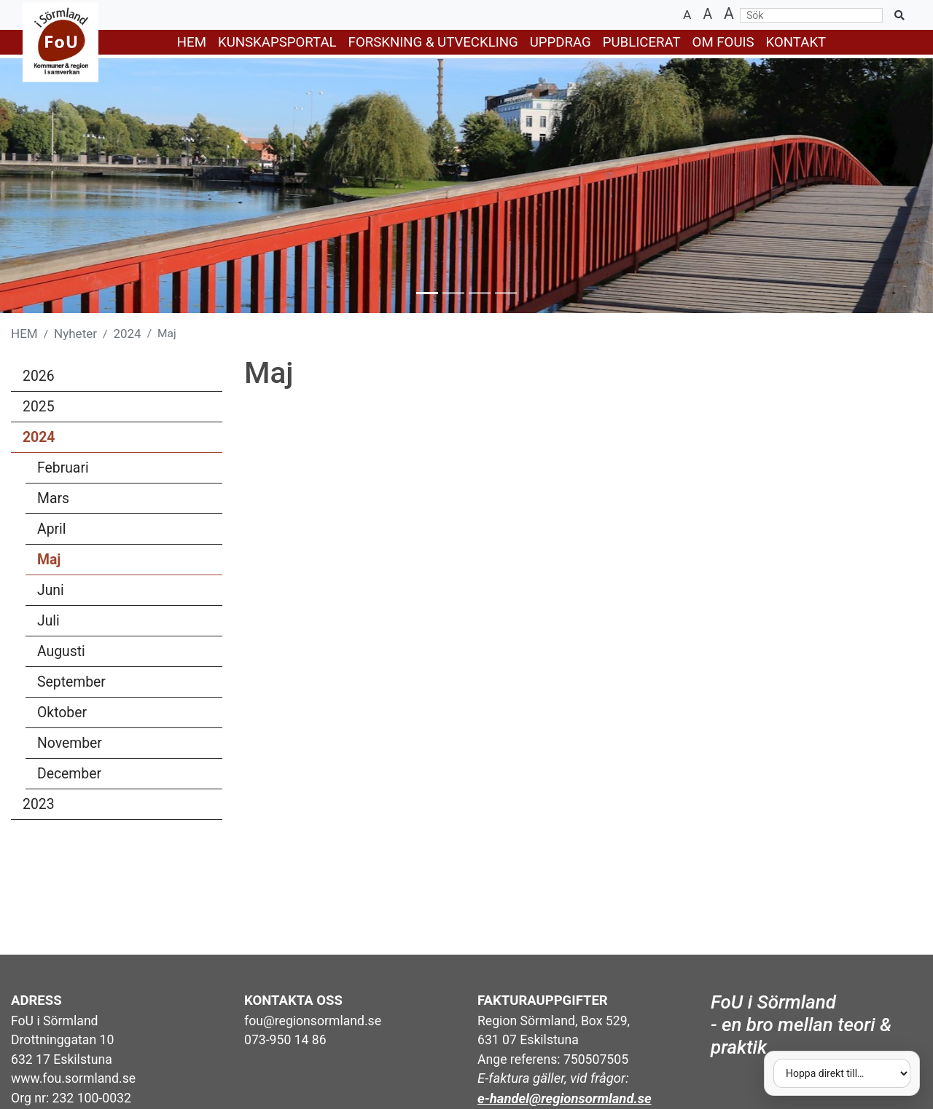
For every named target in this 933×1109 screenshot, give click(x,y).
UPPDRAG (560, 42)
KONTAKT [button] (796, 42)
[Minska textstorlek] (687, 15)
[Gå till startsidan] (52, 42)
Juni (126, 593)
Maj (48, 559)
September (126, 684)
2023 (39, 804)
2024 (127, 333)
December (126, 776)
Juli (126, 623)
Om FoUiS (723, 42)
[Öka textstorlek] (729, 15)
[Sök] (811, 15)
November (126, 746)
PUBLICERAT (642, 42)
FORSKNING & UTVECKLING (433, 42)
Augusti (126, 654)
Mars (126, 501)
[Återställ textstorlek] (707, 15)
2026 (39, 376)
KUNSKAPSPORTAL (277, 42)
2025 (39, 406)
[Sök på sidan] (899, 15)
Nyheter (75, 333)
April (126, 531)
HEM (191, 42)
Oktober (126, 715)
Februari (126, 470)
